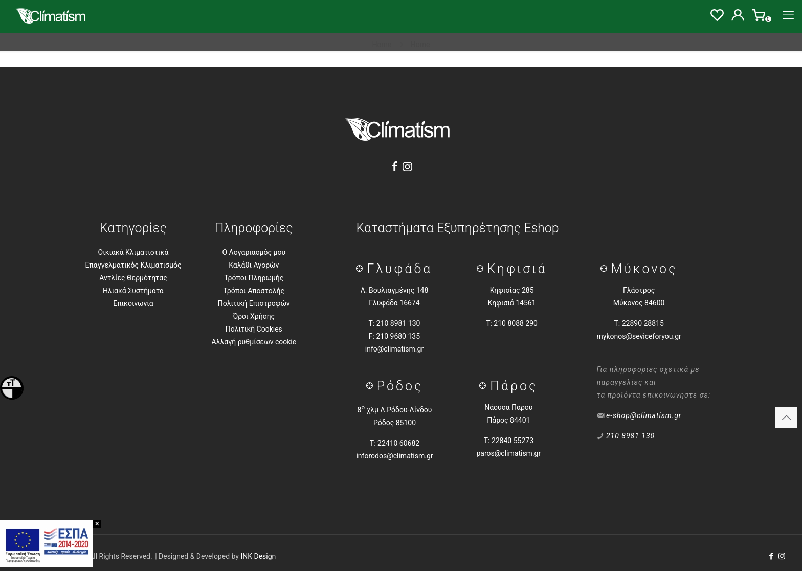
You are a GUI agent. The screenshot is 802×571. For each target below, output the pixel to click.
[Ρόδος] (371, 386)
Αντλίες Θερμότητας (133, 278)
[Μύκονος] (605, 268)
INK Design (258, 556)
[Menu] (788, 15)
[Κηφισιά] (482, 268)
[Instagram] (407, 166)
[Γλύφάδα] (361, 268)
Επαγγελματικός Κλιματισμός (133, 265)
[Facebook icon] (771, 556)
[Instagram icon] (782, 556)
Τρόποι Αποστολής (254, 291)
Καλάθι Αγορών (254, 265)
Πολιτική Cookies (254, 329)
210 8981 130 (630, 436)
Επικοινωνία (133, 303)
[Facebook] (394, 166)
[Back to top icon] (786, 417)
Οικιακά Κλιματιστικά (133, 252)
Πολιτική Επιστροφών (254, 303)
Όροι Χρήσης (254, 316)
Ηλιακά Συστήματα (133, 291)
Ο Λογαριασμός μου (253, 252)
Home (382, 44)
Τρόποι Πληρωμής (253, 278)
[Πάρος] (484, 386)
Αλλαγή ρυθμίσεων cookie (253, 342)
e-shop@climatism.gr (644, 415)
